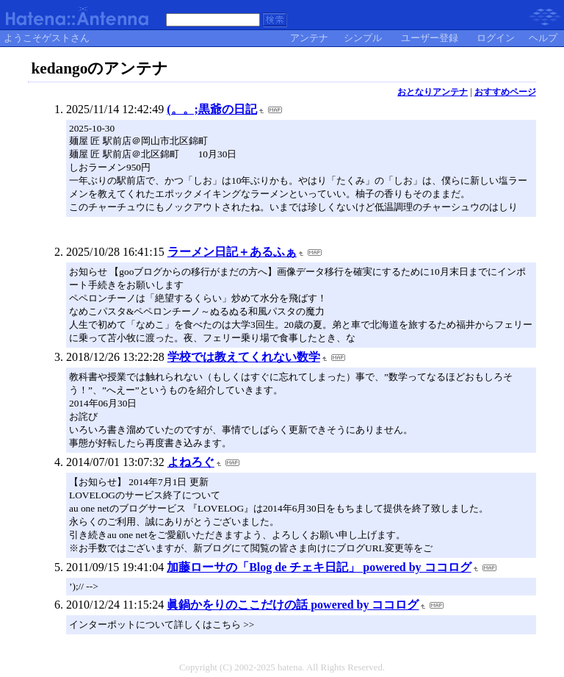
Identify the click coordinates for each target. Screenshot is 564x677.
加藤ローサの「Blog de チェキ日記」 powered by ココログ (319, 567)
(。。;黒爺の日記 (212, 109)
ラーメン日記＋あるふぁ (232, 252)
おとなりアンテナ (432, 92)
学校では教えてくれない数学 (243, 357)
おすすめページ (505, 92)
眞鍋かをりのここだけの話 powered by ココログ (293, 604)
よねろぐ (190, 462)
